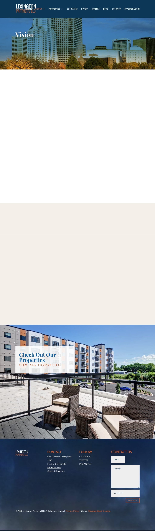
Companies (72, 9)
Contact (116, 9)
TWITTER (83, 460)
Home (29, 9)
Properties (54, 9)
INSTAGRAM (85, 464)
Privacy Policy (72, 511)
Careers (95, 9)
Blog (105, 9)
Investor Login (132, 9)
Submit (132, 500)
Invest (84, 9)
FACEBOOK (85, 456)
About (39, 9)
